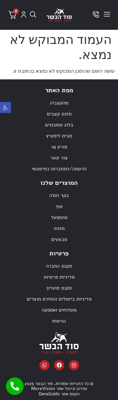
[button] (5, 107)
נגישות (59, 321)
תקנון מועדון (59, 288)
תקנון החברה (59, 266)
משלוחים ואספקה (59, 310)
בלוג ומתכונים (59, 125)
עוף (59, 206)
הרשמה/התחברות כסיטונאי (59, 169)
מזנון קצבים (59, 114)
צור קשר (59, 158)
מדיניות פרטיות (59, 277)
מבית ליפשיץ (59, 136)
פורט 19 (59, 147)
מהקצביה (59, 103)
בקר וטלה (59, 195)
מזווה (59, 228)
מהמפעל (59, 217)
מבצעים (59, 239)
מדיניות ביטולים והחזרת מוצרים (59, 299)
